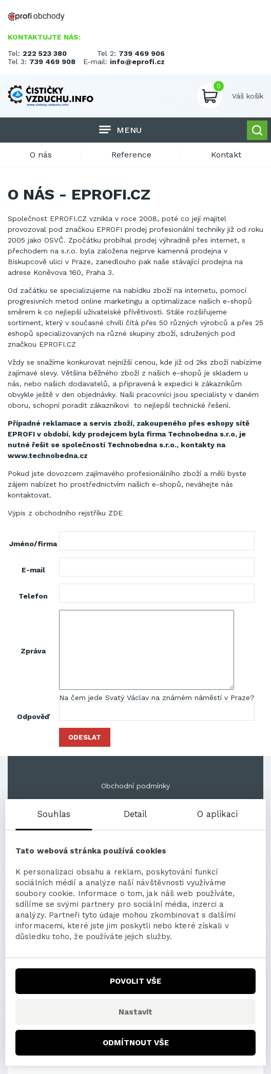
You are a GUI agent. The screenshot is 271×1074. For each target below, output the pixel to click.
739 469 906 (142, 53)
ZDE (115, 513)
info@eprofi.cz (137, 61)
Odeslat (84, 737)
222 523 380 (45, 53)
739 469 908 (52, 61)
